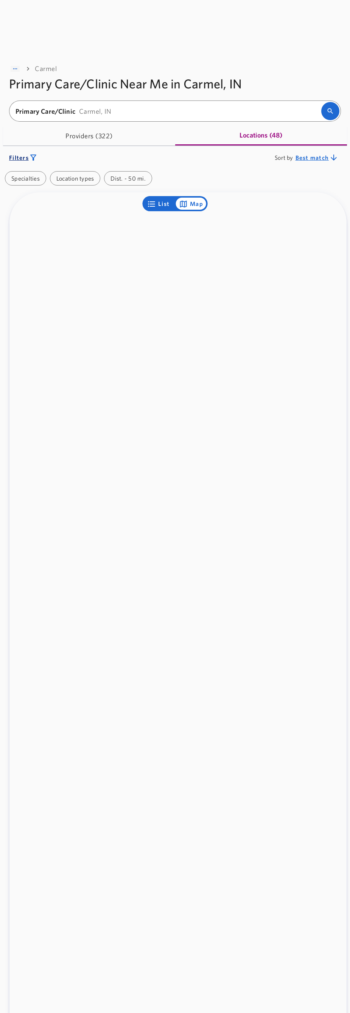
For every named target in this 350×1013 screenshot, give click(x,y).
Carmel (46, 69)
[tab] (89, 135)
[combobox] (168, 111)
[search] (330, 111)
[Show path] (15, 69)
